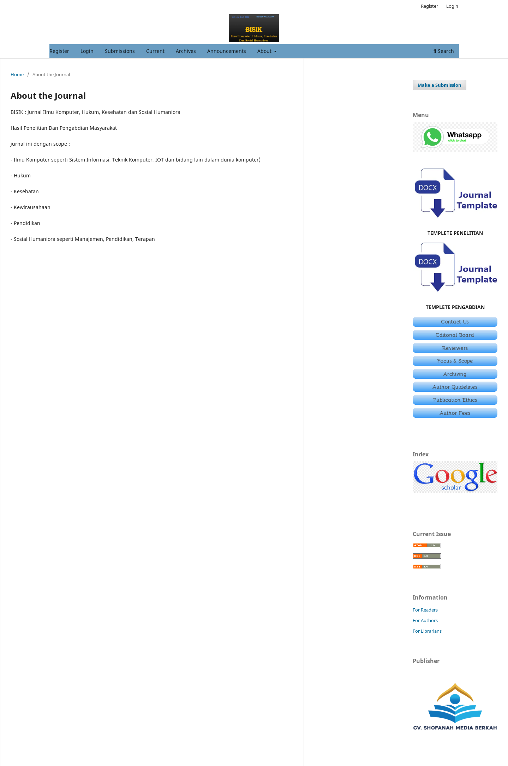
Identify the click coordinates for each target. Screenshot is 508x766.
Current (155, 51)
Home (17, 74)
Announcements (226, 51)
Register (59, 51)
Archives (186, 51)
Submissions (120, 51)
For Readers (425, 610)
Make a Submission (439, 85)
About (265, 51)
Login (87, 51)
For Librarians (427, 631)
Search (444, 51)
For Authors (425, 620)
